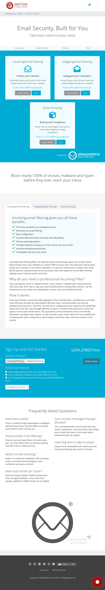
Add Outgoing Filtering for (30, 372)
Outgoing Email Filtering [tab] (45, 206)
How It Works (42, 48)
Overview (19, 48)
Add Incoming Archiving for (31, 374)
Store (20, 14)
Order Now (91, 361)
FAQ (88, 48)
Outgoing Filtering (35, 361)
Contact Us (44, 570)
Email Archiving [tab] (68, 206)
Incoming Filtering (15, 361)
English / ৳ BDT (66, 564)
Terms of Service (58, 570)
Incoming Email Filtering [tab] (18, 206)
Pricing (65, 48)
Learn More (23, 93)
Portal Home (10, 14)
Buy (36, 93)
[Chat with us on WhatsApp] (97, 582)
